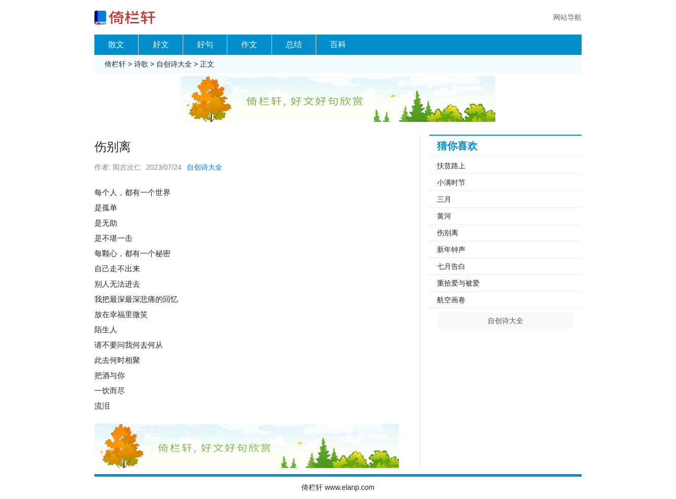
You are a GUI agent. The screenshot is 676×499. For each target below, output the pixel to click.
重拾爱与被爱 (458, 283)
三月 (444, 199)
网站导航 (567, 17)
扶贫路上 (451, 166)
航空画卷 (451, 300)
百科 (338, 44)
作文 (249, 44)
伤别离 (447, 233)
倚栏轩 (115, 64)
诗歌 (141, 64)
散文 (116, 44)
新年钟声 (451, 249)
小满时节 (451, 182)
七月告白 (451, 266)
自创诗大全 (174, 64)
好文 (161, 44)
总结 (294, 44)
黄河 (444, 216)
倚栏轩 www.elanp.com (338, 487)
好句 (205, 44)
